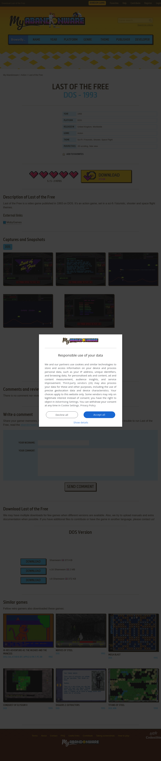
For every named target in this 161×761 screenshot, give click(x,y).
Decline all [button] (62, 414)
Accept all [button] (99, 414)
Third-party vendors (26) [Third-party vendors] (78, 383)
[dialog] (80, 380)
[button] (80, 422)
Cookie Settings (70, 405)
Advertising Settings (66, 401)
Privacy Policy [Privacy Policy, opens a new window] (88, 405)
